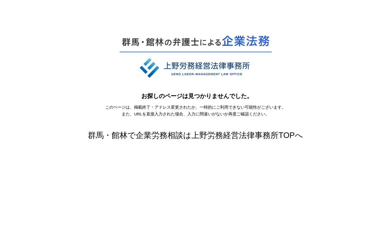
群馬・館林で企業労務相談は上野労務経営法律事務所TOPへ (195, 135)
